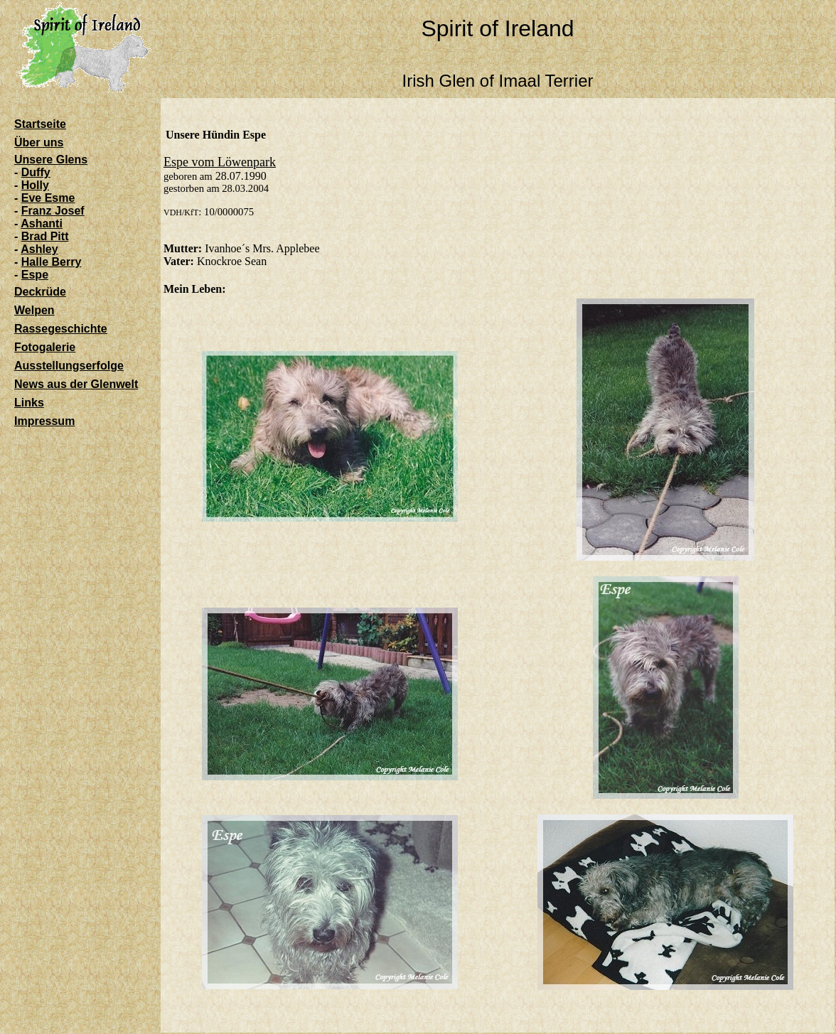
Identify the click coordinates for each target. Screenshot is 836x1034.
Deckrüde (40, 292)
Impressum (44, 421)
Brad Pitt (45, 236)
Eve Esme (48, 198)
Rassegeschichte (60, 329)
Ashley (39, 249)
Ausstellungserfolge (69, 366)
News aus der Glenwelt (76, 384)
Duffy (35, 172)
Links (29, 403)
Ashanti (42, 223)
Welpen (34, 310)
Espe (34, 275)
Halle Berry (51, 262)
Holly (35, 185)
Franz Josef (53, 211)
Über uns (38, 142)
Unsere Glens (50, 160)
